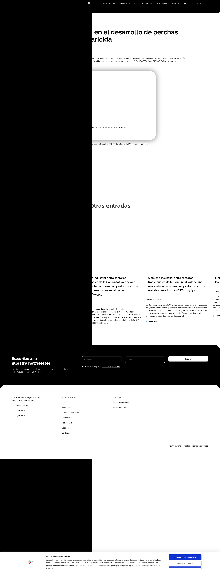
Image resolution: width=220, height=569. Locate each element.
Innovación (66, 408)
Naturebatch (162, 4)
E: (20, 405)
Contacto (197, 4)
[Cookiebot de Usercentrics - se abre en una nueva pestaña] (31, 478)
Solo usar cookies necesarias (185, 473)
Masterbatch (146, 4)
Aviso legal (116, 398)
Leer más (153, 321)
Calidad (65, 403)
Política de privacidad (121, 403)
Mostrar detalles (138, 479)
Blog (186, 4)
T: (20, 410)
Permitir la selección (185, 467)
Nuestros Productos (128, 4)
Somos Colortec (108, 4)
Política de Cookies (120, 408)
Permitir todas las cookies (185, 460)
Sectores (176, 4)
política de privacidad (111, 367)
